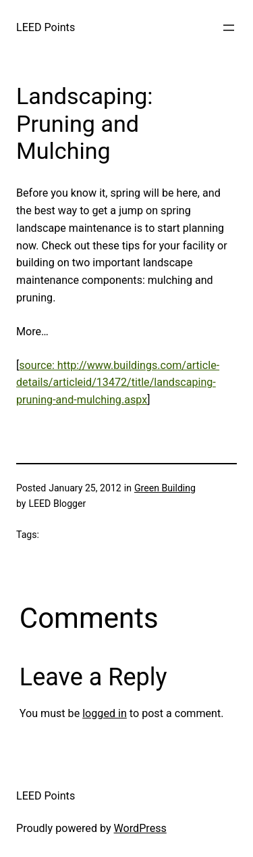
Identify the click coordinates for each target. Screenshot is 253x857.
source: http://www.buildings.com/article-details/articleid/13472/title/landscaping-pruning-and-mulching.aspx (117, 383)
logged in (104, 713)
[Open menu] (229, 28)
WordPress (140, 828)
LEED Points (45, 27)
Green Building (165, 488)
